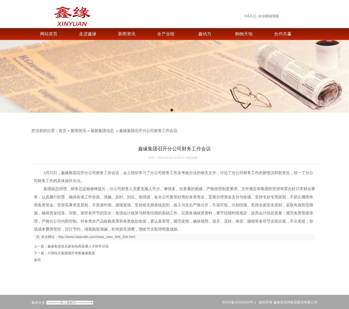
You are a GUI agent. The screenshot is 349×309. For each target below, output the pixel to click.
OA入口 (250, 16)
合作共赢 (283, 33)
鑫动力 (204, 33)
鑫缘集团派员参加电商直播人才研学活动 (78, 246)
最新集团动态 (102, 131)
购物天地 (244, 33)
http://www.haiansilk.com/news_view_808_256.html (96, 237)
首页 (62, 131)
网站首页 (48, 33)
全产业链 (165, 33)
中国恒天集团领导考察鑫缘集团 (71, 253)
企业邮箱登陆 (269, 16)
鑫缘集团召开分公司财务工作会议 (148, 131)
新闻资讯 (126, 33)
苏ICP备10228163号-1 (239, 302)
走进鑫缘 (87, 33)
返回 (37, 260)
